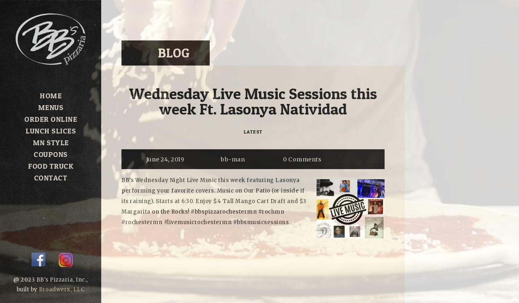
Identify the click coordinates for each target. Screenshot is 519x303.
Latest (253, 132)
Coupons (51, 154)
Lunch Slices (51, 131)
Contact (51, 178)
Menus (51, 107)
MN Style (51, 142)
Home (51, 95)
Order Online (50, 119)
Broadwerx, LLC (62, 289)
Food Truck (50, 166)
